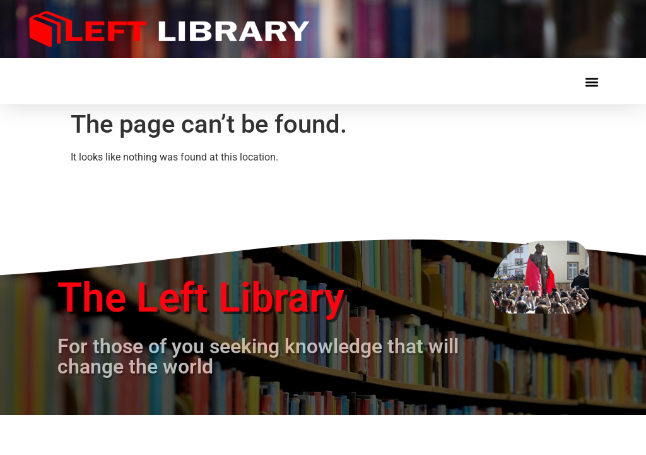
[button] (591, 81)
